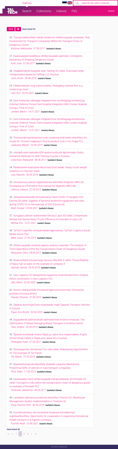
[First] (8, 434)
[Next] (31, 434)
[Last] (35, 434)
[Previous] (12, 434)
